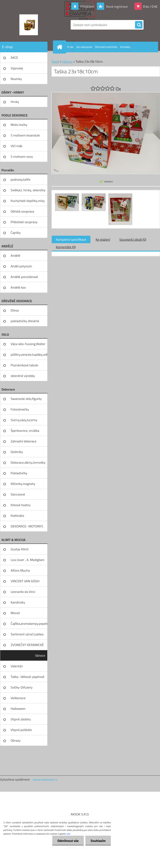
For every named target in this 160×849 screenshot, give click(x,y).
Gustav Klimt (20, 549)
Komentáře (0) (66, 246)
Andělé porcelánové (24, 276)
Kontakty (125, 47)
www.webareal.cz (45, 779)
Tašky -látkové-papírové (27, 676)
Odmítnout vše (68, 840)
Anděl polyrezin (21, 266)
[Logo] (28, 24)
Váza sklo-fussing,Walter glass (28, 345)
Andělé (15, 255)
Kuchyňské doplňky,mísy (28, 200)
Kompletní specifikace (71, 239)
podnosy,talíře (20, 179)
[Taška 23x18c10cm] (67, 194)
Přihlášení (87, 6)
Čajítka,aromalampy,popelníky (29, 623)
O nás (70, 47)
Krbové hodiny (21, 504)
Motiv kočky (19, 124)
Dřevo (15, 310)
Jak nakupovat (84, 47)
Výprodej (17, 68)
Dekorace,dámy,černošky (28, 462)
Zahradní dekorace (23, 441)
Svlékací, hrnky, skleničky (28, 190)
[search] (138, 25)
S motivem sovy (22, 156)
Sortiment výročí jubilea (27, 634)
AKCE (14, 57)
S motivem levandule (25, 135)
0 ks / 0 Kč (150, 6)
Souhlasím (98, 840)
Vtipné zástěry (21, 719)
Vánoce (40, 655)
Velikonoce (18, 697)
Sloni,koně (18, 494)
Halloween (18, 708)
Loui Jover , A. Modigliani (27, 559)
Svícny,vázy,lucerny (24, 419)
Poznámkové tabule (24, 365)
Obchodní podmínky (106, 47)
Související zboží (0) (132, 239)
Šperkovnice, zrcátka (25, 430)
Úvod (55, 61)
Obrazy (16, 740)
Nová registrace (116, 6)
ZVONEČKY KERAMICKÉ (27, 644)
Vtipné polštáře (21, 729)
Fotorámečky (20, 409)
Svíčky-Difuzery (21, 687)
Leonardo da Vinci (23, 591)
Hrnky (15, 101)
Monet (15, 612)
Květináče (17, 515)
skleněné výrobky (23, 375)
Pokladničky (19, 473)
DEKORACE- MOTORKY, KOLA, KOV (27, 528)
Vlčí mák (16, 145)
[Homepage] (60, 47)
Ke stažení (103, 239)
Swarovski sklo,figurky (26, 398)
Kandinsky (18, 602)
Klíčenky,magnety (23, 483)
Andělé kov (18, 287)
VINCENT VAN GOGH (25, 581)
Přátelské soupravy (24, 221)
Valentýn (17, 666)
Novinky (16, 78)
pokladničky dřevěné (25, 320)
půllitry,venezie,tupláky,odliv (29, 354)
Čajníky (16, 232)
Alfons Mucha (20, 570)
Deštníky (17, 451)
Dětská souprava (22, 211)
